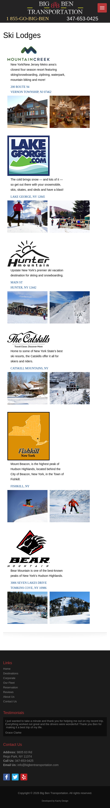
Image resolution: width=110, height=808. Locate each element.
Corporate (9, 678)
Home (7, 668)
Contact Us (10, 701)
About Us (8, 696)
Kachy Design (61, 801)
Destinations (10, 673)
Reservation (10, 687)
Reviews (8, 692)
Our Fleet (9, 682)
